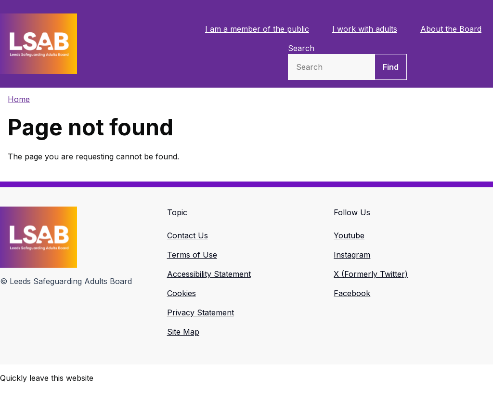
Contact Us (187, 235)
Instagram (352, 255)
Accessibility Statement (209, 274)
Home (19, 99)
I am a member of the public (257, 29)
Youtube (349, 235)
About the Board (450, 29)
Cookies (181, 293)
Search (301, 48)
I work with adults (364, 29)
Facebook (352, 293)
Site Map (183, 332)
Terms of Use (192, 255)
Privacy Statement (200, 312)
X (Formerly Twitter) (371, 274)
